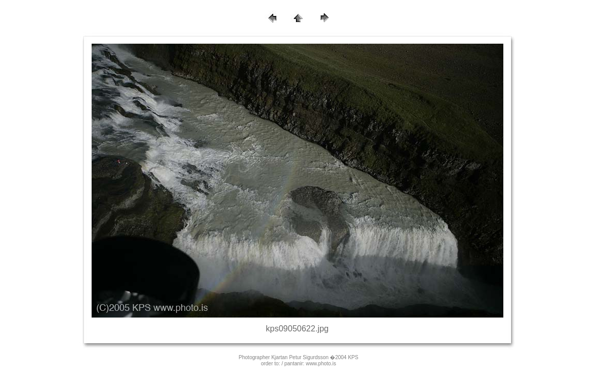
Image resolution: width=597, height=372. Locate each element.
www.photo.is (321, 363)
